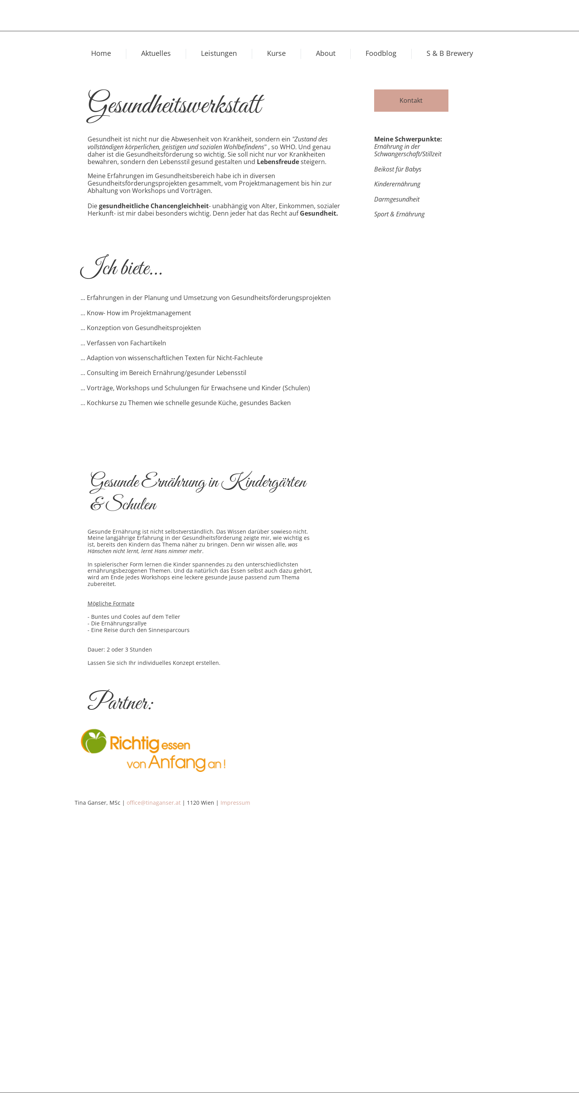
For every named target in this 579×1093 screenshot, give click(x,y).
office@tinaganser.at (154, 802)
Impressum (235, 802)
